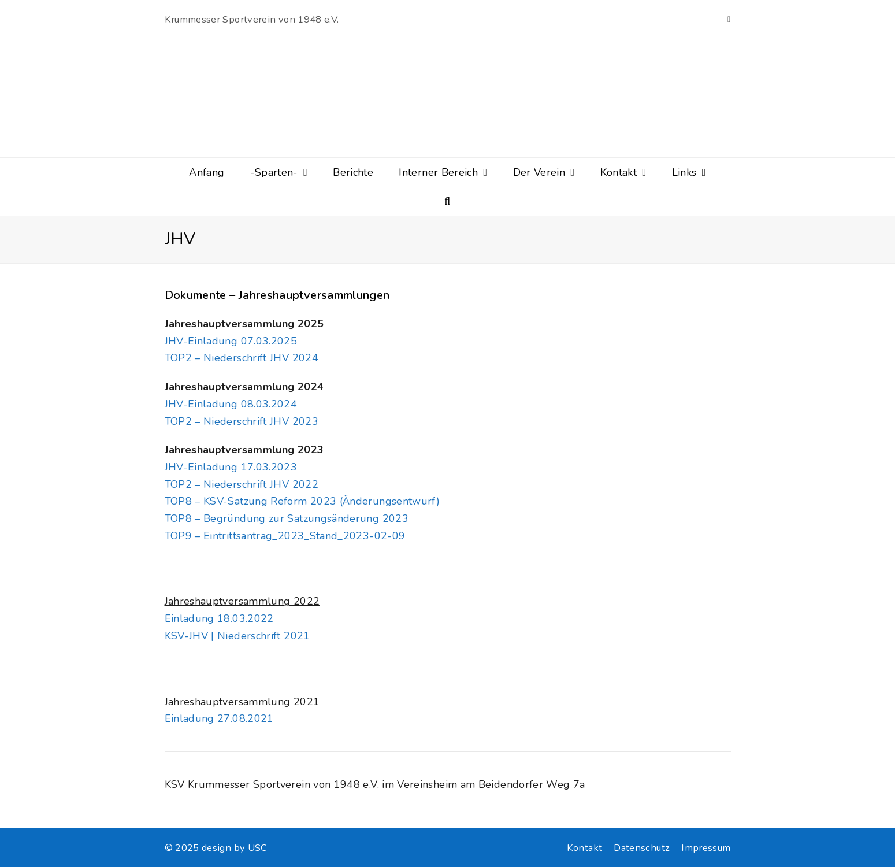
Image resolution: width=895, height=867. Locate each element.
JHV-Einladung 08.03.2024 (231, 404)
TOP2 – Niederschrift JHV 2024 (241, 358)
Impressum (705, 847)
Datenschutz (642, 847)
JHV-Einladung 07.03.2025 (231, 341)
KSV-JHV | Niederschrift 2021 (237, 636)
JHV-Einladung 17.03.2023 (231, 467)
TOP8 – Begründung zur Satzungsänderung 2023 (286, 518)
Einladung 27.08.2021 (219, 718)
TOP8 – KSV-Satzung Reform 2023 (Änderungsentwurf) (302, 501)
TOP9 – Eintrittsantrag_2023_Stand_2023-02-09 (285, 536)
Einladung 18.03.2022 (219, 618)
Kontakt (585, 847)
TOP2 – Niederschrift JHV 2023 (241, 421)
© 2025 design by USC (216, 847)
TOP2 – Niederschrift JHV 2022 (241, 484)
